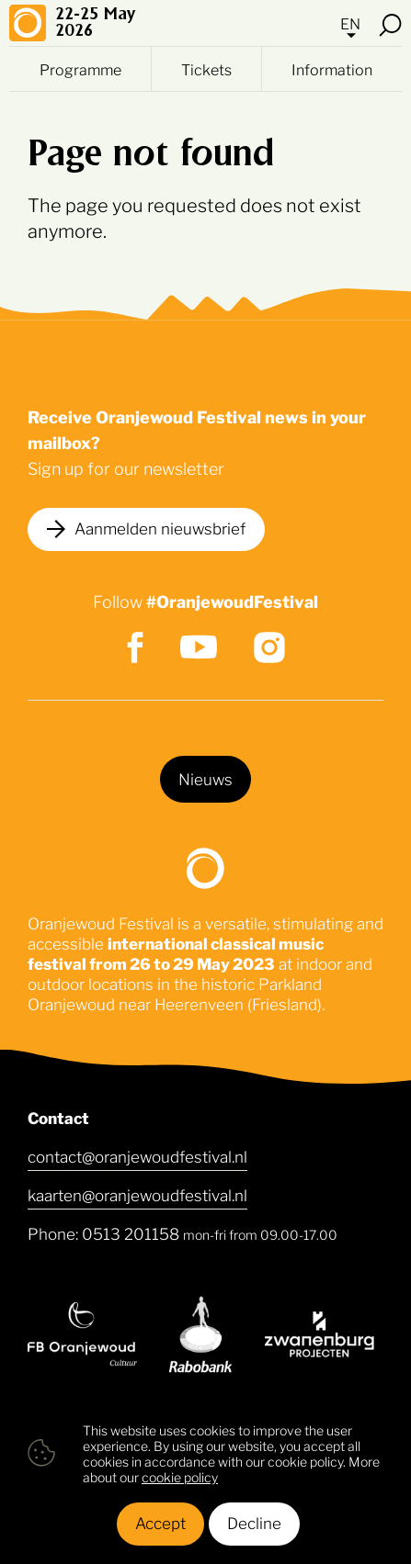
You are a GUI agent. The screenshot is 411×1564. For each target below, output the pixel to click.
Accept (160, 1522)
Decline (254, 1522)
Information (331, 69)
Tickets (206, 69)
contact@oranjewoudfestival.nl (137, 1155)
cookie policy (180, 1476)
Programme (80, 69)
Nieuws (205, 778)
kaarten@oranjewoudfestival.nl (137, 1194)
